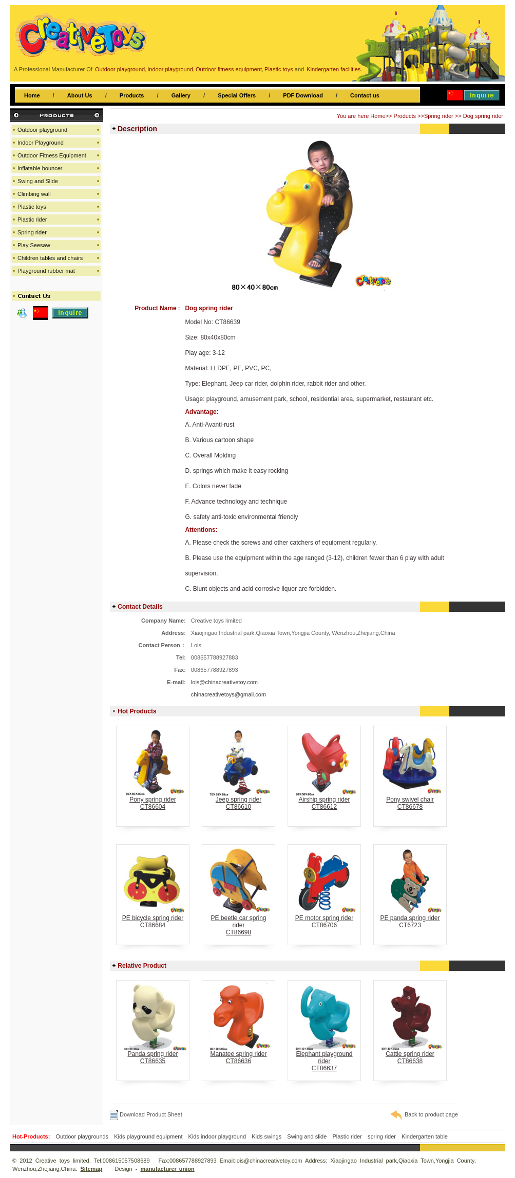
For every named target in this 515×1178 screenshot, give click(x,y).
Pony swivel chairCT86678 (410, 800)
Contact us (364, 95)
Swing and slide (307, 1136)
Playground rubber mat (46, 271)
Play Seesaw (33, 245)
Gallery (180, 95)
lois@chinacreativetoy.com (224, 682)
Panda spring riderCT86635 (152, 1055)
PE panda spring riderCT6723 (410, 919)
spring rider (382, 1136)
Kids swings (266, 1136)
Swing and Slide (37, 181)
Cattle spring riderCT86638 (410, 1055)
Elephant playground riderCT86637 (324, 1058)
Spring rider (438, 116)
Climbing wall (34, 194)
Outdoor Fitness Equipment (51, 155)
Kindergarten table (425, 1136)
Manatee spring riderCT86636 (238, 1055)
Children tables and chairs (50, 258)
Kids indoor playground (217, 1136)
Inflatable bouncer (39, 168)
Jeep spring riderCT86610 (238, 800)
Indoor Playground (40, 142)
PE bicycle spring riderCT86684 (152, 919)
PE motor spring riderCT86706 (324, 919)
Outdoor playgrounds (81, 1136)
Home (32, 95)
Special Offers (237, 95)
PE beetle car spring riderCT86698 (238, 922)
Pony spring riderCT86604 (152, 800)
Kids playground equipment (148, 1136)
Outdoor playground (42, 130)
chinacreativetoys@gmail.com (228, 694)
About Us (79, 95)
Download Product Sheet (146, 1114)
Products (132, 95)
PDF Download (303, 95)
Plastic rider (32, 219)
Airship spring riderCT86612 (324, 800)
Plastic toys (31, 207)
